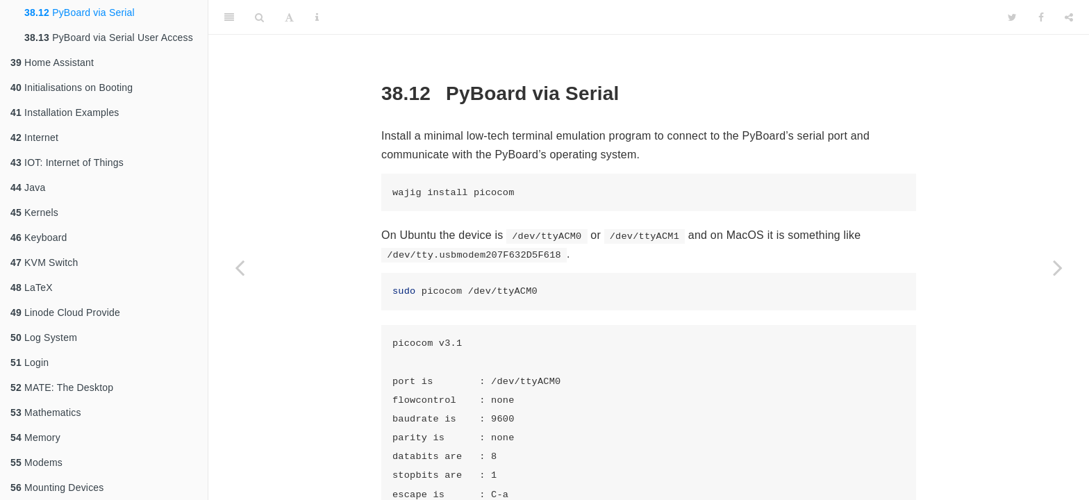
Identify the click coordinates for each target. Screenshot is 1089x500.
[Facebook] (1041, 17)
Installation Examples (64, 112)
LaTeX (31, 287)
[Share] (1068, 17)
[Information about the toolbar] (317, 17)
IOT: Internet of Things (67, 162)
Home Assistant (52, 62)
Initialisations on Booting (71, 87)
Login (29, 362)
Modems (36, 462)
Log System (43, 337)
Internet (34, 137)
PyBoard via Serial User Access (108, 37)
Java (27, 187)
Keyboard (38, 237)
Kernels (34, 212)
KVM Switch (44, 262)
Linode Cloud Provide (65, 312)
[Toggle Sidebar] (229, 17)
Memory (35, 437)
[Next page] (1057, 267)
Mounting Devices (57, 487)
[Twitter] (1012, 17)
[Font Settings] (289, 17)
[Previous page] (239, 267)
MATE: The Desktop (61, 387)
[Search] (259, 17)
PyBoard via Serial (79, 12)
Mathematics (45, 412)
